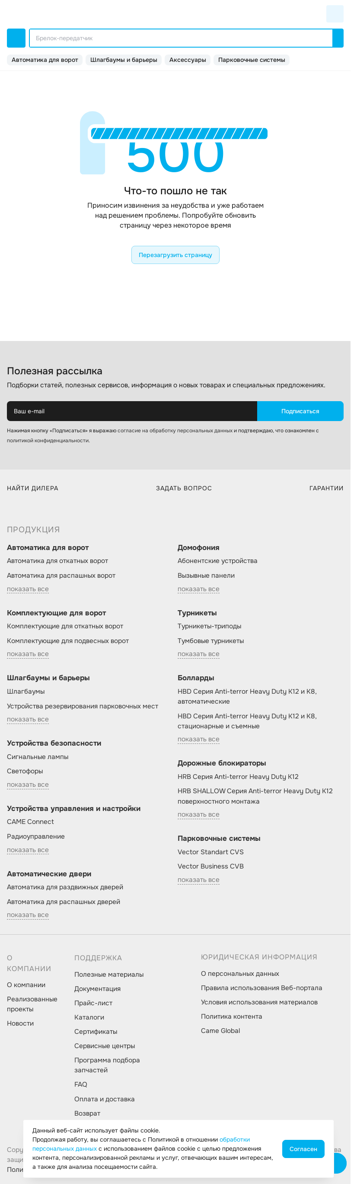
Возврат (87, 1113)
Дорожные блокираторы (222, 763)
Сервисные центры (104, 1046)
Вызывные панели (206, 575)
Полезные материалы (108, 974)
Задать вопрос (184, 488)
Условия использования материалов (259, 1002)
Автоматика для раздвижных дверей (65, 887)
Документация (97, 989)
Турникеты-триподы (209, 626)
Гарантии (326, 488)
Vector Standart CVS (211, 852)
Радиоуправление (36, 836)
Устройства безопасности (54, 743)
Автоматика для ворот (45, 60)
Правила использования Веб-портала (261, 988)
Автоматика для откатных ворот (57, 561)
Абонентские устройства (218, 561)
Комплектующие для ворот (56, 613)
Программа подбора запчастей (107, 1065)
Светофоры (25, 771)
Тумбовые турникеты (211, 641)
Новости (20, 1023)
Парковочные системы (251, 60)
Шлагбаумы (26, 691)
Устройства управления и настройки (73, 808)
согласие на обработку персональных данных (175, 430)
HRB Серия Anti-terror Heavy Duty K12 (238, 776)
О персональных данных (240, 973)
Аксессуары (187, 60)
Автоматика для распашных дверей (63, 902)
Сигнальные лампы (37, 757)
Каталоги (89, 1017)
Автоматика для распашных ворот (61, 575)
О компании (26, 985)
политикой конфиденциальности (48, 440)
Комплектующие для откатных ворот (65, 626)
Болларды (196, 677)
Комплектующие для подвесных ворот (68, 641)
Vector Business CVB (211, 866)
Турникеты (197, 613)
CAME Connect (30, 821)
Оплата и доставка (104, 1099)
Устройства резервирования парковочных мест (82, 706)
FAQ (80, 1084)
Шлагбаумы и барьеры (123, 60)
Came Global (220, 1030)
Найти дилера (32, 488)
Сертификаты (95, 1031)
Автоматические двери (49, 873)
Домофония (199, 547)
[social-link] (203, 1116)
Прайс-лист (93, 1003)
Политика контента (231, 1016)
